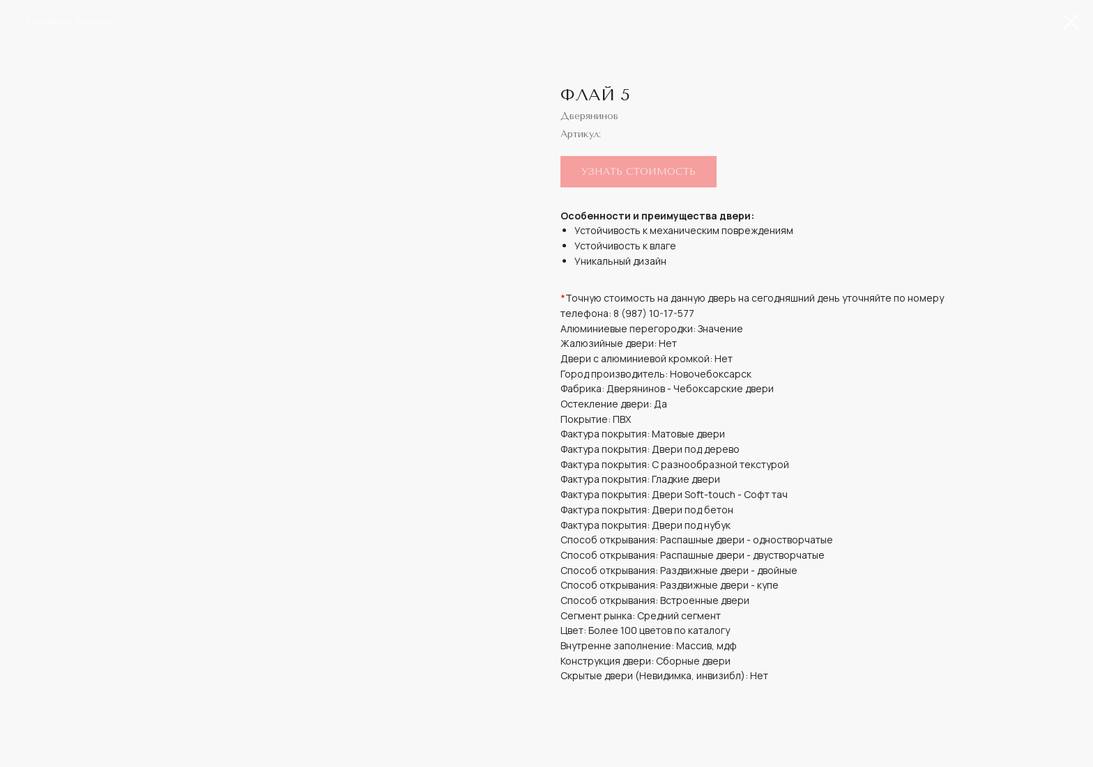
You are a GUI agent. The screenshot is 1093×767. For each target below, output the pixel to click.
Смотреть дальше (69, 21)
